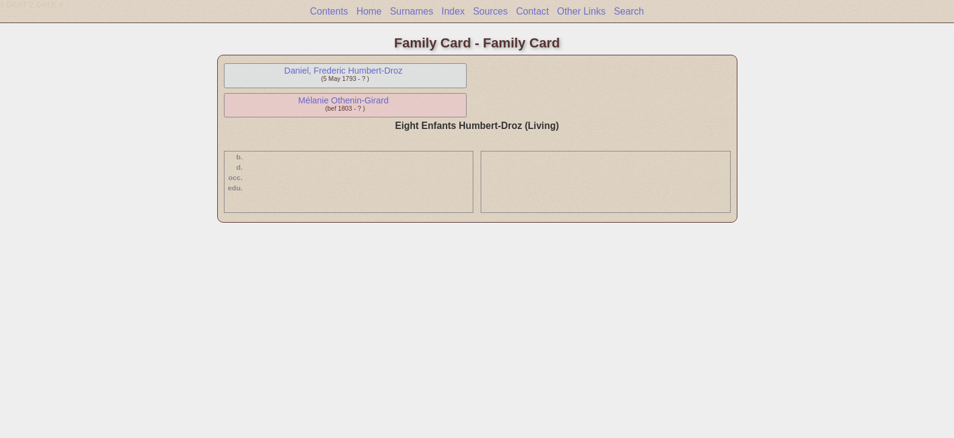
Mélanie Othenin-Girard (343, 100)
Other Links (581, 11)
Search (629, 11)
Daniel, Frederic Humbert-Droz (343, 70)
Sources (490, 11)
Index (453, 11)
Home (369, 11)
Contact (532, 11)
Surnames (411, 11)
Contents (329, 11)
